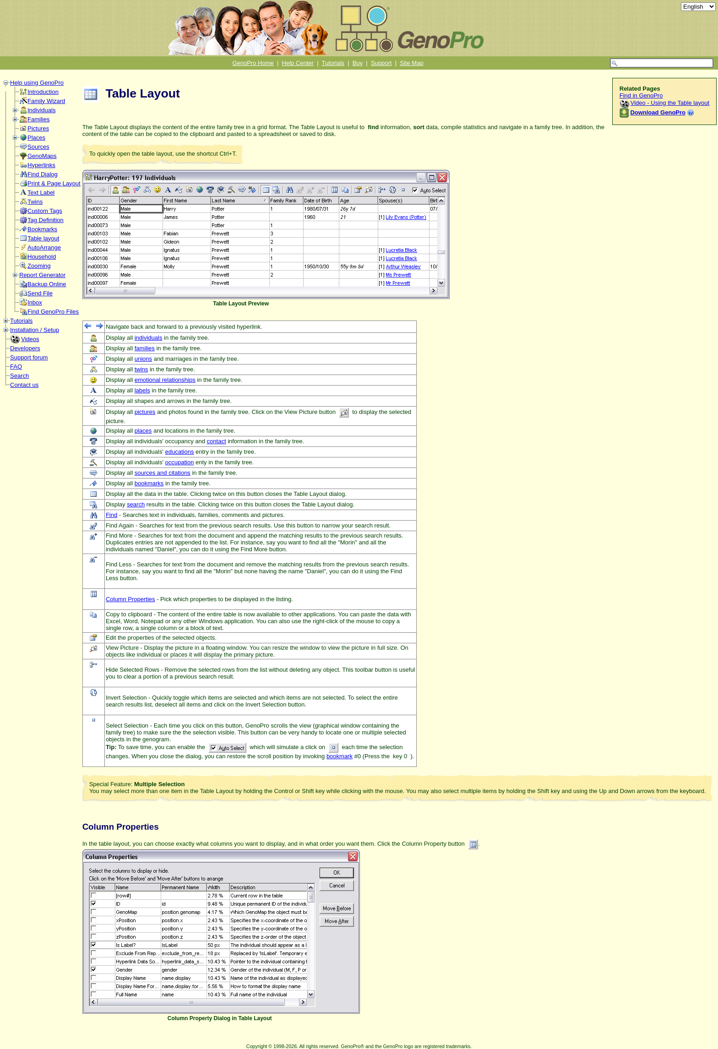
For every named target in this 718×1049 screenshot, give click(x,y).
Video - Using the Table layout (670, 102)
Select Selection (127, 725)
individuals (149, 337)
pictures (145, 411)
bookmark (339, 756)
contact (216, 441)
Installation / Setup (34, 329)
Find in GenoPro (641, 95)
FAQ (16, 366)
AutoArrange (44, 247)
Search (19, 375)
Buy (358, 63)
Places (36, 137)
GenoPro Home (252, 63)
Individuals (41, 110)
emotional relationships (165, 379)
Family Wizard (46, 101)
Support (381, 63)
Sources (38, 146)
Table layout (43, 238)
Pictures (38, 128)
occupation (179, 462)
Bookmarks (42, 229)
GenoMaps (42, 155)
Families (38, 119)
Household (41, 256)
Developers (25, 348)
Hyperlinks (41, 165)
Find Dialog (42, 174)
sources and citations (162, 472)
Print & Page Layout (54, 183)
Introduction (43, 91)
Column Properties (130, 599)
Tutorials (333, 63)
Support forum (29, 357)
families (145, 348)
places (143, 430)
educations (179, 451)
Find (111, 514)
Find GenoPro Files (53, 311)
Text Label (40, 192)
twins (141, 369)
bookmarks (149, 483)
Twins (35, 201)
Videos (30, 339)
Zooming (39, 265)
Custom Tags (44, 210)
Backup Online (46, 284)
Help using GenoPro (37, 82)
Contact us (24, 384)
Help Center (298, 63)
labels (142, 390)
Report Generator (42, 275)
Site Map (411, 63)
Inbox (34, 302)
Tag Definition (45, 220)
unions (143, 358)
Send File (40, 293)
